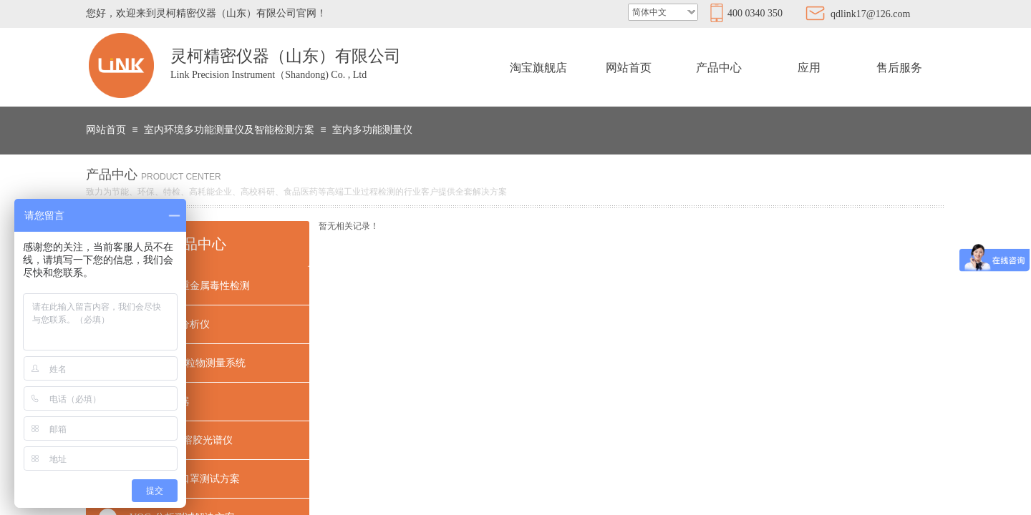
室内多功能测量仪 (372, 129)
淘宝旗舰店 (538, 68)
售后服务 (899, 68)
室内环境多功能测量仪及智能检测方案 (229, 129)
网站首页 (629, 68)
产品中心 (719, 68)
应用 (809, 68)
